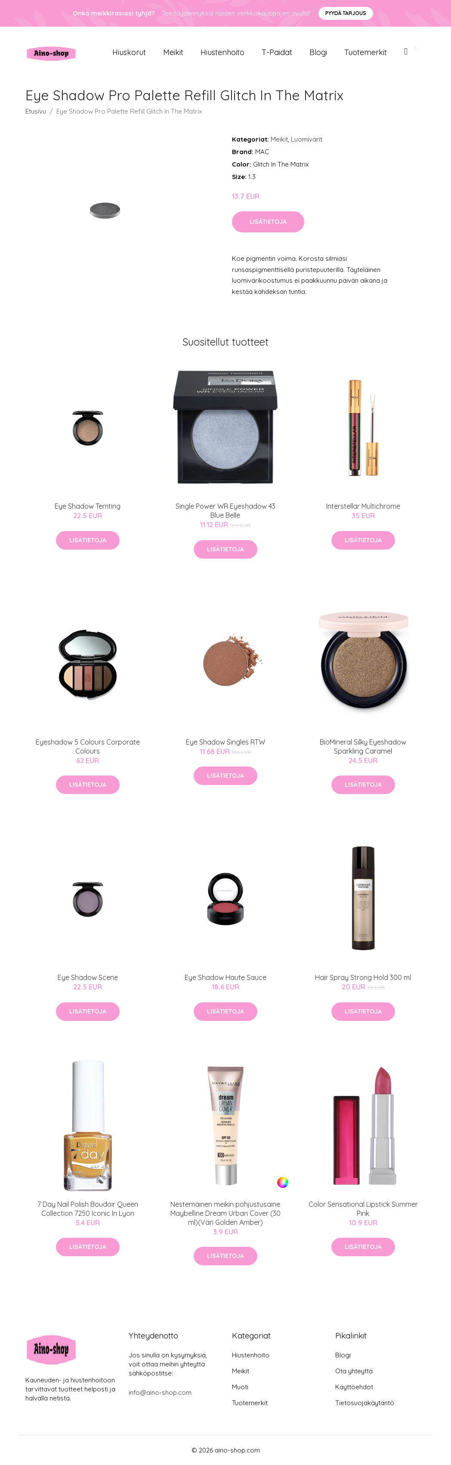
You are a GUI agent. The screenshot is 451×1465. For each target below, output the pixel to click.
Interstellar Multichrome (363, 506)
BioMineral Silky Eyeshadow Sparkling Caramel (363, 746)
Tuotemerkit (365, 52)
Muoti (240, 1387)
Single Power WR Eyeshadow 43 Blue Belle (225, 510)
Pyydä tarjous (345, 13)
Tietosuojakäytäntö (364, 1403)
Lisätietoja (268, 222)
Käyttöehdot (354, 1387)
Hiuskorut (129, 52)
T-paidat (277, 52)
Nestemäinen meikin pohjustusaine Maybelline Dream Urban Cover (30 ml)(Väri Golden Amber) (225, 1213)
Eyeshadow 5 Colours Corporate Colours (88, 746)
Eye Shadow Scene (88, 977)
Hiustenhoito (222, 52)
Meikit (173, 52)
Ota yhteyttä (354, 1371)
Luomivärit (306, 139)
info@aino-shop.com (160, 1392)
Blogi (318, 52)
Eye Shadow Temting (87, 506)
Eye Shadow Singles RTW (225, 742)
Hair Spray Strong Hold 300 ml (363, 977)
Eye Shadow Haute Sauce (225, 977)
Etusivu (35, 111)
